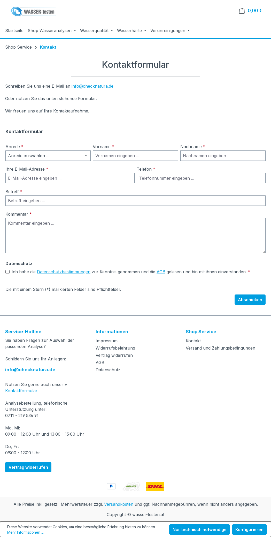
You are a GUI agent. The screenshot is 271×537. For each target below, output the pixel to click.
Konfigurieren (249, 529)
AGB (161, 271)
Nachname (192, 146)
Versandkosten (118, 504)
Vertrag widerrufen (28, 467)
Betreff (13, 191)
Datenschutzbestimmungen (63, 271)
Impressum (107, 340)
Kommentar (18, 214)
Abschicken (250, 299)
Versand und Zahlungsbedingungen (220, 348)
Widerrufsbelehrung (115, 348)
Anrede (14, 146)
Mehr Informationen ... (25, 532)
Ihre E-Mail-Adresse (26, 169)
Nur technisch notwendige (200, 529)
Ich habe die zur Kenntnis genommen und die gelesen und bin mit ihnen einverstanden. (131, 272)
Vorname (103, 146)
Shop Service (201, 331)
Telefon (146, 169)
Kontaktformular (21, 390)
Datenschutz (108, 369)
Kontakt (193, 340)
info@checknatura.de (92, 86)
